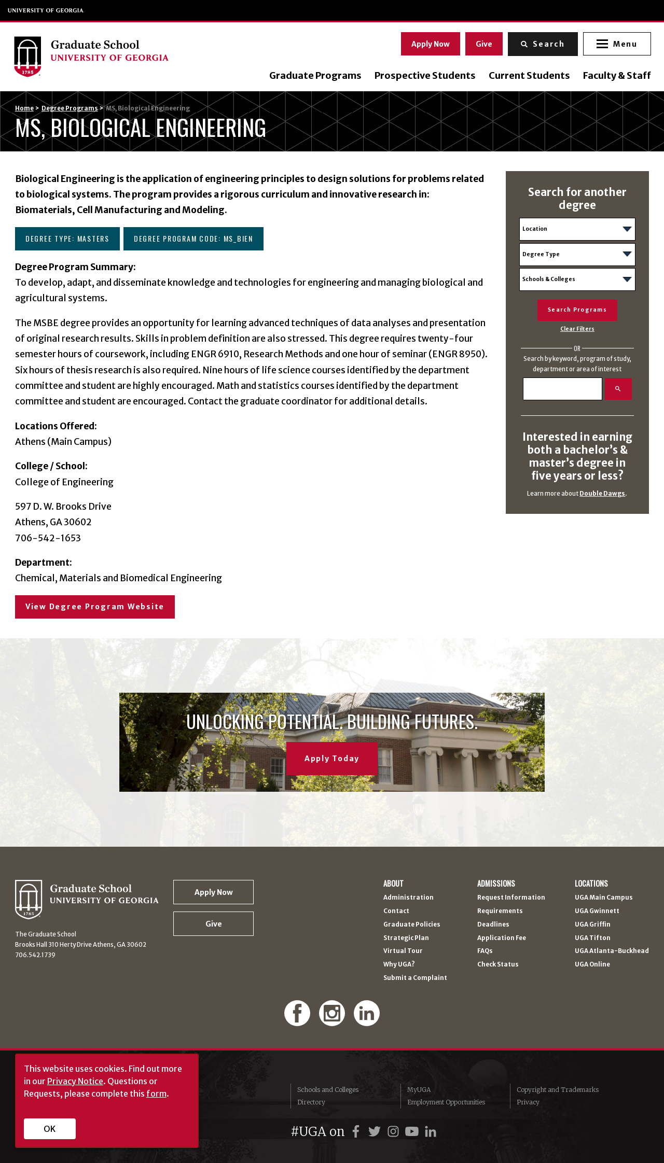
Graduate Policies (411, 925)
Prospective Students (423, 75)
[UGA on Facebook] (357, 1132)
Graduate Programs (313, 75)
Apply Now (429, 43)
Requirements (500, 911)
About (393, 883)
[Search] (562, 388)
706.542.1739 (35, 955)
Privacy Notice (75, 1081)
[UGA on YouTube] (413, 1132)
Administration (408, 898)
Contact (396, 911)
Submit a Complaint (415, 978)
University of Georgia (46, 10)
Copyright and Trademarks (558, 1090)
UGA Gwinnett (597, 911)
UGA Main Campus (604, 898)
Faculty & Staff (615, 75)
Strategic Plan (406, 938)
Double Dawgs (602, 493)
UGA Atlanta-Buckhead (612, 951)
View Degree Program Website (94, 606)
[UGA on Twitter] (376, 1132)
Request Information (511, 898)
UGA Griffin (593, 925)
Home (24, 108)
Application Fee (501, 938)
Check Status (498, 965)
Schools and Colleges (327, 1090)
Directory (311, 1102)
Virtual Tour (403, 951)
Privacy (528, 1102)
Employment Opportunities (446, 1102)
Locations (591, 883)
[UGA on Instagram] (394, 1132)
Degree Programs (70, 108)
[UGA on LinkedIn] (430, 1132)
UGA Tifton (593, 938)
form (156, 1093)
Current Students (527, 75)
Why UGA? (399, 965)
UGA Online (592, 965)
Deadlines (493, 925)
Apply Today (332, 758)
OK (50, 1129)
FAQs (485, 951)
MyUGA (419, 1090)
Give (482, 43)
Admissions (496, 883)
